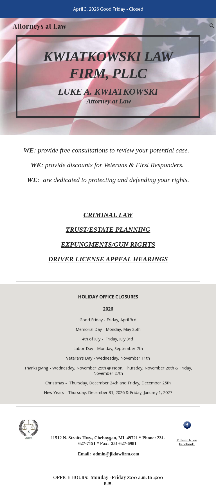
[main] (108, 76)
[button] (209, 26)
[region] (108, 9)
